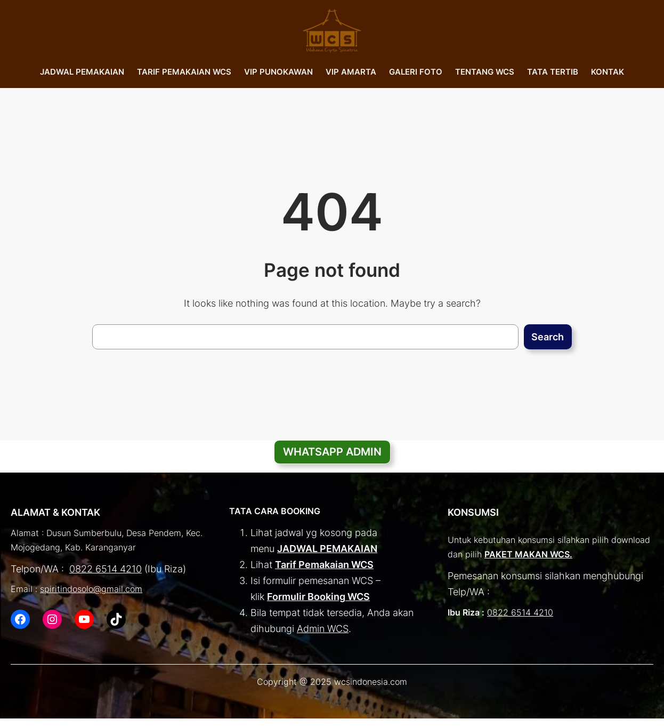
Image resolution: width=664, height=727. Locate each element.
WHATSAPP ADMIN (332, 451)
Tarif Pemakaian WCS (324, 564)
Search (547, 336)
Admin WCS (323, 628)
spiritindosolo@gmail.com (91, 589)
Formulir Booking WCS (318, 596)
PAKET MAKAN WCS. (528, 554)
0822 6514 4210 (105, 568)
